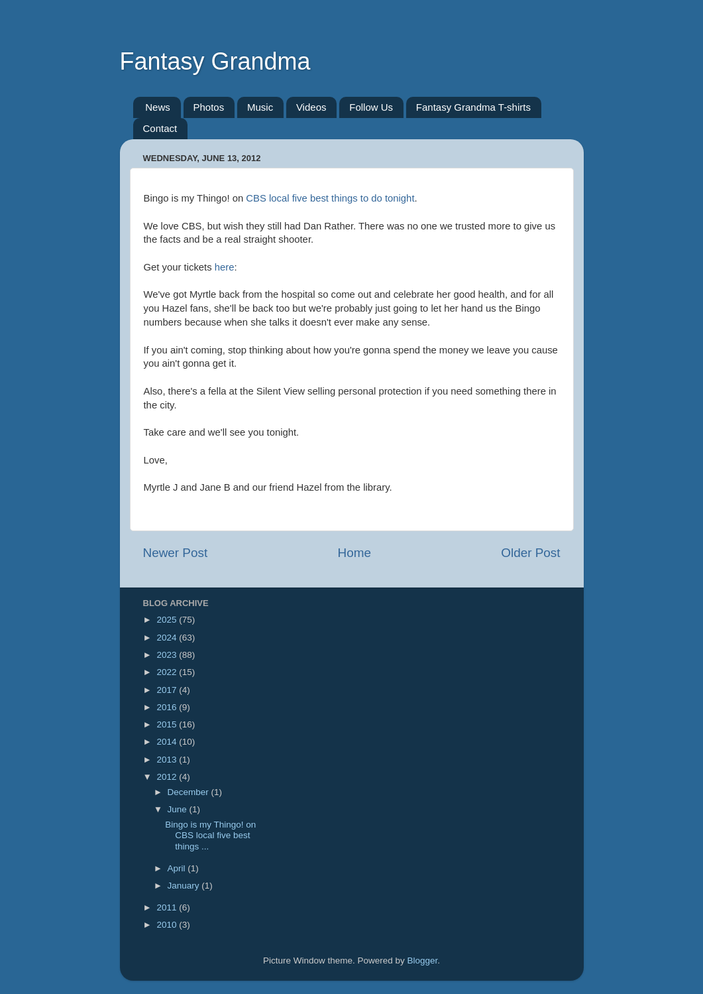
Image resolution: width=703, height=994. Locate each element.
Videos (311, 107)
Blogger (422, 960)
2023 (167, 655)
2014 (167, 742)
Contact (160, 128)
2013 (167, 760)
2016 (167, 707)
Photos (209, 107)
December (189, 792)
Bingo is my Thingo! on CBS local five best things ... (210, 835)
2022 (167, 672)
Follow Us (371, 107)
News (157, 107)
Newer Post (175, 553)
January (185, 886)
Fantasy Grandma (215, 61)
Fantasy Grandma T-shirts (473, 107)
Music (260, 107)
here (225, 267)
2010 (167, 925)
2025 (167, 620)
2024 (167, 638)
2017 (167, 690)
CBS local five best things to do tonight (330, 198)
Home (354, 553)
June (178, 809)
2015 (167, 724)
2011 (167, 907)
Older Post (530, 553)
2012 (167, 777)
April (178, 868)
